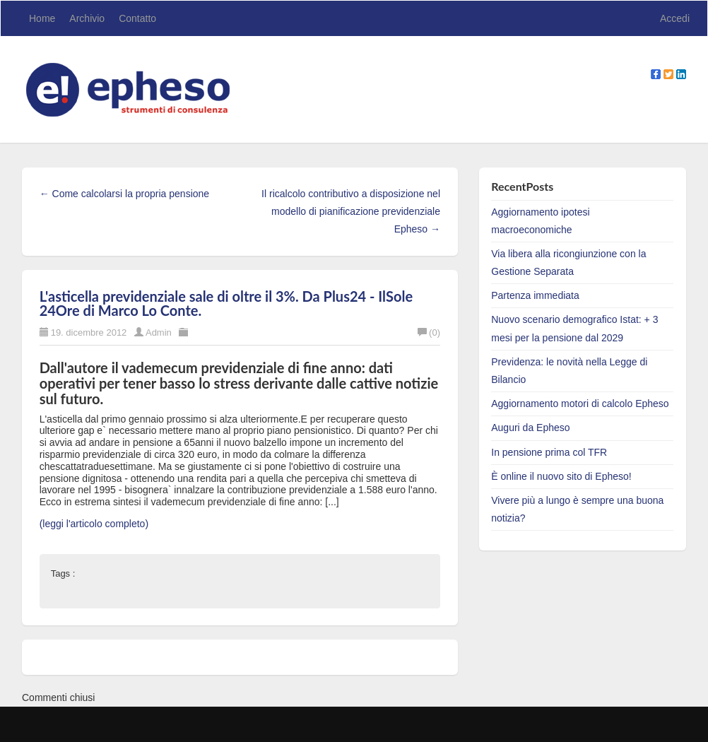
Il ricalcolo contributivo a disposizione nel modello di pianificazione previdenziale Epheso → (350, 211)
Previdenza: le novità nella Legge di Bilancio (569, 370)
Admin (159, 332)
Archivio (87, 18)
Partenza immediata (535, 295)
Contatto (137, 18)
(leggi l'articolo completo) (94, 523)
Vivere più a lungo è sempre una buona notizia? (577, 509)
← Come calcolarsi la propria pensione (124, 193)
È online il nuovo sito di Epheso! (561, 476)
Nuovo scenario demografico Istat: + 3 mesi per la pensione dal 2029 (574, 328)
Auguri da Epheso (530, 427)
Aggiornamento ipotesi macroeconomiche (540, 220)
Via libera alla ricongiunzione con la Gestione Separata (568, 262)
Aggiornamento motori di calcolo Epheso (579, 403)
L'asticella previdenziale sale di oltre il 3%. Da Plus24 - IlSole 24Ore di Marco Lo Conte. (226, 303)
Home (42, 18)
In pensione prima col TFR (549, 452)
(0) (429, 332)
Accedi (675, 18)
